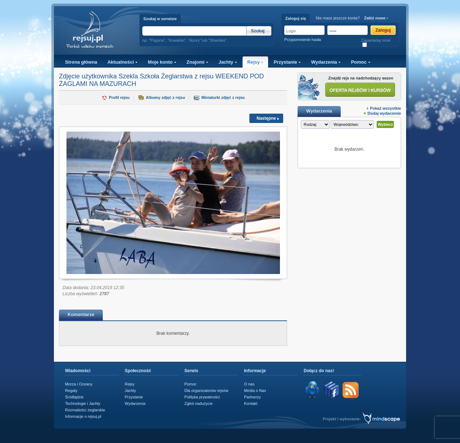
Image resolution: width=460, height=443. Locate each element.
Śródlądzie (74, 397)
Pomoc (361, 62)
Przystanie (287, 62)
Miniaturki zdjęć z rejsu (223, 97)
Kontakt (250, 403)
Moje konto (162, 62)
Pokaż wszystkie (385, 108)
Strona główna (81, 62)
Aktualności (122, 62)
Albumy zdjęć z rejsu (165, 97)
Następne (266, 118)
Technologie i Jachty (82, 403)
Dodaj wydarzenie (384, 113)
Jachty (227, 62)
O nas (249, 384)
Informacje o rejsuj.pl (83, 416)
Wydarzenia (326, 62)
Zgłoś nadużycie (198, 403)
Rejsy (255, 62)
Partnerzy (252, 397)
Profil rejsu (119, 97)
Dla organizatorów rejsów (206, 390)
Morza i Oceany (78, 384)
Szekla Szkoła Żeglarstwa (156, 76)
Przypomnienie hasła (302, 39)
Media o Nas (255, 390)
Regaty (71, 390)
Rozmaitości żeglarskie (85, 410)
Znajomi (197, 62)
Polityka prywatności (202, 397)
